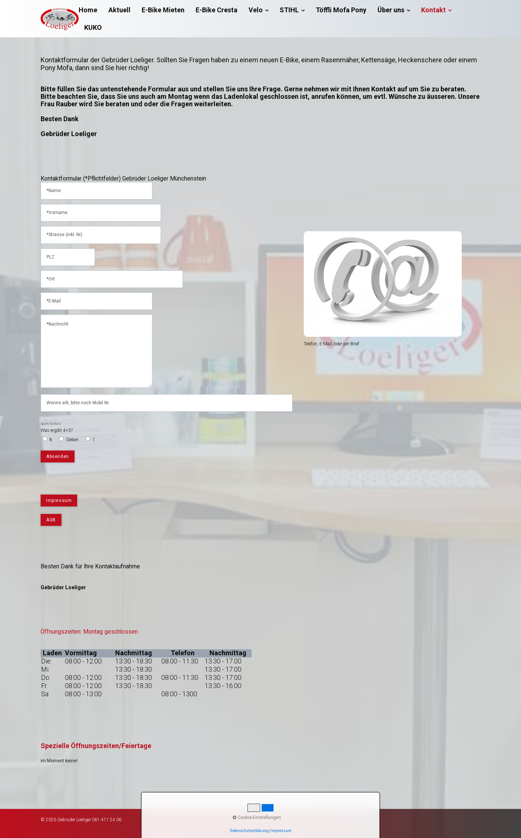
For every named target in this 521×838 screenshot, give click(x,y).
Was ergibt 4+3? (57, 427)
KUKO (93, 27)
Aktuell (119, 10)
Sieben (72, 439)
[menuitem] (91, 9)
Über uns (394, 10)
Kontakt (436, 10)
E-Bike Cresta (216, 10)
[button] (59, 500)
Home (88, 10)
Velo (258, 10)
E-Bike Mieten (163, 10)
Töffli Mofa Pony (341, 10)
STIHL (292, 10)
